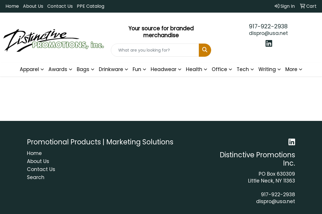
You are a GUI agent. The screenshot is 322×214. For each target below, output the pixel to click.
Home (12, 6)
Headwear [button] (163, 69)
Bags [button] (83, 69)
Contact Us (60, 6)
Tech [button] (243, 69)
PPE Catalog (90, 6)
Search (35, 177)
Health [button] (194, 69)
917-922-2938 (268, 26)
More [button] (291, 69)
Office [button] (219, 69)
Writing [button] (267, 69)
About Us (33, 6)
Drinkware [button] (111, 69)
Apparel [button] (29, 69)
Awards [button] (57, 69)
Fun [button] (137, 69)
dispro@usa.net (268, 33)
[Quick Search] (155, 50)
